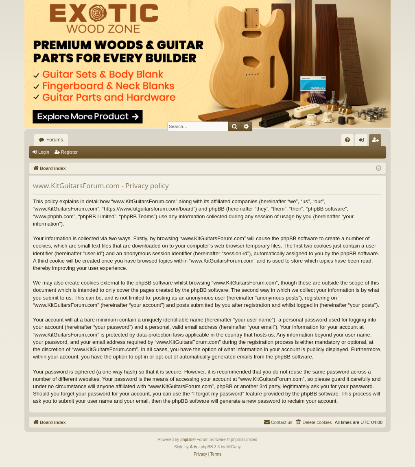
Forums (54, 140)
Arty (193, 447)
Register (69, 152)
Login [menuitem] (363, 141)
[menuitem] (347, 140)
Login (43, 152)
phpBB (186, 439)
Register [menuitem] (377, 141)
